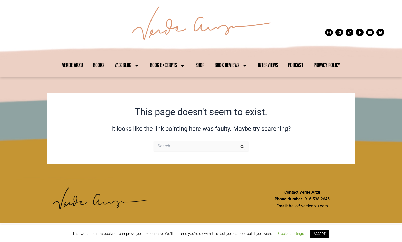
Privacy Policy (327, 65)
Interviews (268, 65)
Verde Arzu (72, 65)
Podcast (295, 65)
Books (98, 65)
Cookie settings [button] (291, 233)
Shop (200, 65)
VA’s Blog (127, 65)
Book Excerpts (167, 65)
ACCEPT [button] (320, 234)
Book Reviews (231, 65)
